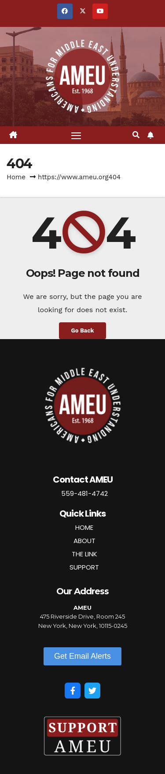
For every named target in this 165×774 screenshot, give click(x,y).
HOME (84, 527)
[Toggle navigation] (76, 135)
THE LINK (84, 554)
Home (16, 177)
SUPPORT (84, 567)
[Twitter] (92, 690)
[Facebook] (73, 690)
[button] (135, 135)
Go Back (82, 330)
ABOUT (84, 540)
